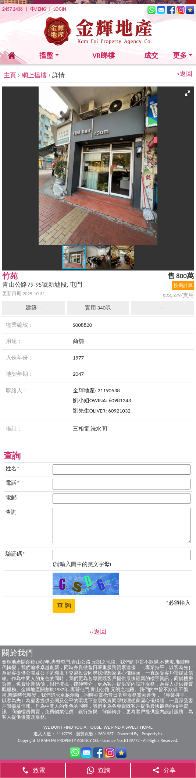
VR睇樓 (104, 55)
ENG (42, 9)
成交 (151, 55)
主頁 (10, 75)
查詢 (97, 770)
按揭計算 (183, 285)
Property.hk (152, 733)
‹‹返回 (98, 632)
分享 (163, 770)
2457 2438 (12, 9)
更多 (180, 55)
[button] (187, 93)
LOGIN (59, 9)
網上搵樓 (34, 75)
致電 (32, 770)
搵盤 (46, 55)
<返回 (184, 74)
